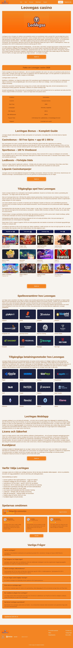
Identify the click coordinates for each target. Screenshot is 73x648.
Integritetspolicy (51, 634)
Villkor (49, 632)
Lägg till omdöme (63, 512)
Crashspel (45, 231)
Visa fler (37, 535)
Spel (26, 2)
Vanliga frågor (69, 632)
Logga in (61, 2)
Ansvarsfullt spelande (53, 630)
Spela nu (36, 56)
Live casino (28, 231)
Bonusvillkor (68, 634)
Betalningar (38, 2)
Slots (62, 231)
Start (21, 2)
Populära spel (10, 231)
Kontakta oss (69, 630)
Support (45, 2)
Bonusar (31, 2)
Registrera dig (67, 2)
